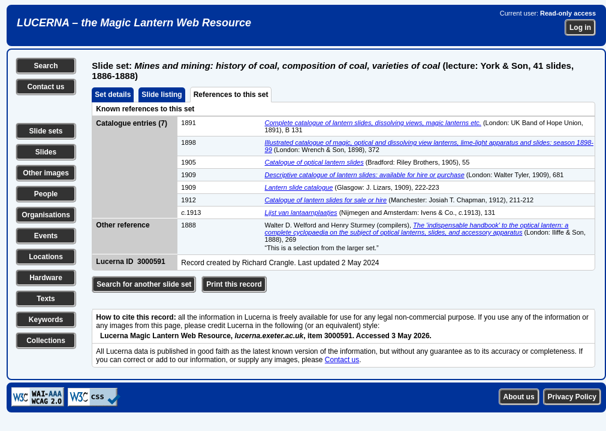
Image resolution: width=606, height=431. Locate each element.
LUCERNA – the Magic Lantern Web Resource (134, 23)
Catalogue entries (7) (131, 123)
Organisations (46, 215)
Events (46, 236)
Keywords (46, 319)
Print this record (234, 284)
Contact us (45, 87)
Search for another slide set (144, 284)
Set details (113, 94)
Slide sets (45, 131)
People (46, 194)
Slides (45, 152)
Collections (45, 340)
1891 (188, 122)
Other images (46, 173)
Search (46, 66)
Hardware (45, 278)
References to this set (231, 94)
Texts (46, 299)
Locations (46, 257)
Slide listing (161, 94)
